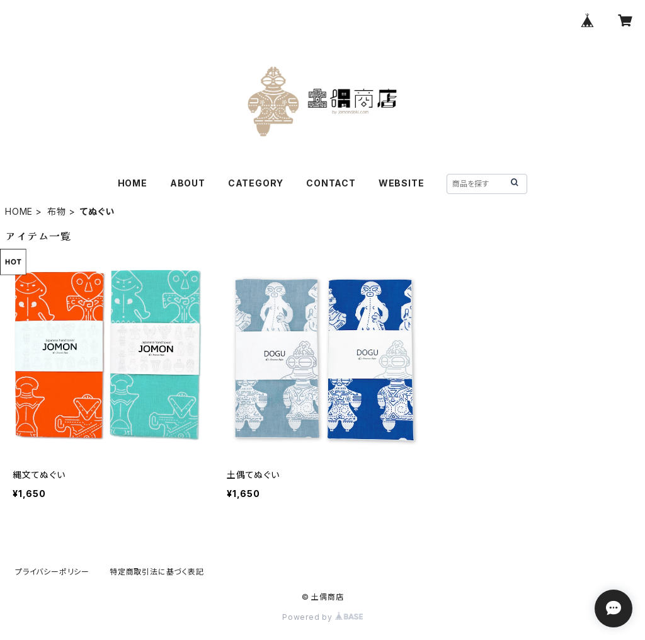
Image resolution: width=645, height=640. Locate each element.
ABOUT (187, 183)
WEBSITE (402, 183)
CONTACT (331, 183)
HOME (132, 183)
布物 (56, 211)
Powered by (322, 617)
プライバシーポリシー (52, 571)
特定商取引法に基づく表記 (157, 571)
